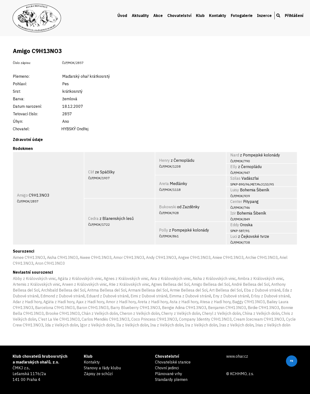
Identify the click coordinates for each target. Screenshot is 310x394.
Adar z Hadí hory (27, 301)
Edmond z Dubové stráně (62, 296)
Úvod (122, 15)
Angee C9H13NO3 (194, 257)
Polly (163, 230)
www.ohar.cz (237, 356)
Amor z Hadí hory (121, 301)
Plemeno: (21, 76)
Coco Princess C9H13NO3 (154, 319)
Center (236, 201)
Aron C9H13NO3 (50, 263)
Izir (233, 213)
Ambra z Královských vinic (260, 278)
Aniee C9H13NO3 (228, 257)
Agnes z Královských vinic (126, 278)
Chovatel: (21, 128)
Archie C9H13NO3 (261, 257)
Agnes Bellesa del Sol (170, 284)
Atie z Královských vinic (129, 284)
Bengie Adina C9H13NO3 (184, 307)
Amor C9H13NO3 (128, 257)
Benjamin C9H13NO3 (227, 307)
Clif (91, 172)
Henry (164, 160)
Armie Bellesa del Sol (189, 290)
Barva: (18, 98)
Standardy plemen (171, 379)
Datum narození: (27, 106)
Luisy (234, 189)
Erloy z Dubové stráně (270, 296)
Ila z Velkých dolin (132, 325)
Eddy (234, 224)
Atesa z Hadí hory (215, 301)
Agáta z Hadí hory (58, 301)
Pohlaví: (20, 83)
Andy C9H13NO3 (161, 257)
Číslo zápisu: (22, 63)
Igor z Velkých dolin (97, 325)
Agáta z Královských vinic (80, 278)
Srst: (17, 91)
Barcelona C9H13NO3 (55, 307)
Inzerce (264, 15)
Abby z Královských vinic (34, 278)
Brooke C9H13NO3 (63, 313)
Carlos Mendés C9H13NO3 (106, 319)
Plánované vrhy (168, 373)
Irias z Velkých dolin (272, 325)
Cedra (93, 218)
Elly (233, 166)
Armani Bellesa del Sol (148, 290)
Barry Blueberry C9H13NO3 (135, 307)
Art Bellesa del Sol (225, 290)
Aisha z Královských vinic (214, 278)
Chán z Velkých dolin (100, 313)
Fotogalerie (242, 15)
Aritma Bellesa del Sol (106, 290)
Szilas (235, 178)
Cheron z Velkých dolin (140, 313)
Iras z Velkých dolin (236, 325)
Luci (233, 236)
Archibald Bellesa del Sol (63, 290)
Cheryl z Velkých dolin (221, 313)
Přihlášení (294, 15)
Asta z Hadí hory (184, 301)
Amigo (22, 195)
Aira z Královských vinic (170, 278)
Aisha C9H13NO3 (62, 257)
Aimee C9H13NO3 (29, 257)
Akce (158, 15)
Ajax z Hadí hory (90, 301)
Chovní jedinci (167, 367)
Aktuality (140, 15)
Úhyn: (18, 121)
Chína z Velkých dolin (261, 313)
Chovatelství (179, 15)
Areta (164, 183)
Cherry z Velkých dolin (180, 313)
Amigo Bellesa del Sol (210, 284)
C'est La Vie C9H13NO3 (59, 319)
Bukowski (167, 206)
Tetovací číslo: (25, 113)
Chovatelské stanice (173, 362)
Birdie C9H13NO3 (263, 307)
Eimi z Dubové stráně (149, 296)
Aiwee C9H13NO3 (96, 257)
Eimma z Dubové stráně (190, 296)
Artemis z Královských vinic (36, 284)
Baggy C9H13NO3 (248, 301)
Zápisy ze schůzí (98, 373)
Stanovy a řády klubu (102, 367)
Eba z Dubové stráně (262, 290)
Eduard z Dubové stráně (107, 296)
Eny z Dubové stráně (231, 296)
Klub (200, 15)
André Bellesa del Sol (251, 284)
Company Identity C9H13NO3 (205, 319)
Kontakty (217, 15)
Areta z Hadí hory (153, 301)
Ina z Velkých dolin (166, 325)
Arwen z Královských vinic (84, 284)
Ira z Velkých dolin (201, 325)
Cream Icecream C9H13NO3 (258, 319)
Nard (234, 155)
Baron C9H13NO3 (93, 307)
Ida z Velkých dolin (61, 325)
